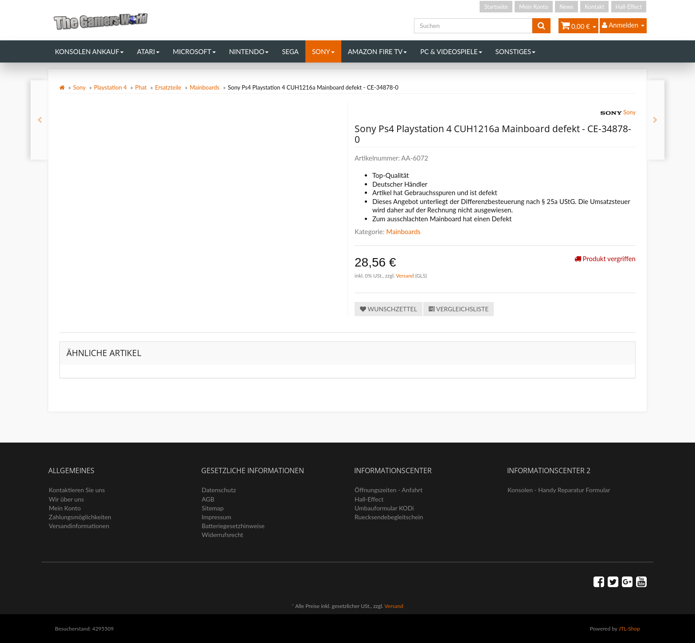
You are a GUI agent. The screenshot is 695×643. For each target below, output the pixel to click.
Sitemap (213, 508)
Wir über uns (66, 499)
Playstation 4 (110, 87)
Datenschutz (219, 490)
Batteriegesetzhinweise (233, 525)
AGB (208, 499)
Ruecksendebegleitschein (389, 517)
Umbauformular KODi (384, 508)
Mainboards (204, 87)
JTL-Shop (629, 628)
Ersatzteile (168, 87)
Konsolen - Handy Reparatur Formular (559, 490)
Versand (405, 275)
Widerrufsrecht (222, 534)
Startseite (496, 6)
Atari (148, 51)
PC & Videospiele (451, 51)
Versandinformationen (79, 525)
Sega (290, 51)
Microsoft (194, 51)
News (566, 6)
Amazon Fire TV (377, 51)
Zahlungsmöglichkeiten (80, 517)
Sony (323, 51)
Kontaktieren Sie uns (77, 490)
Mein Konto (533, 6)
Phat (141, 87)
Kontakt (594, 6)
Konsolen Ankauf (89, 51)
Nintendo (249, 51)
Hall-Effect (629, 6)
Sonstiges (516, 51)
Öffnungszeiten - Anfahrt (388, 490)
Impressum (216, 517)
